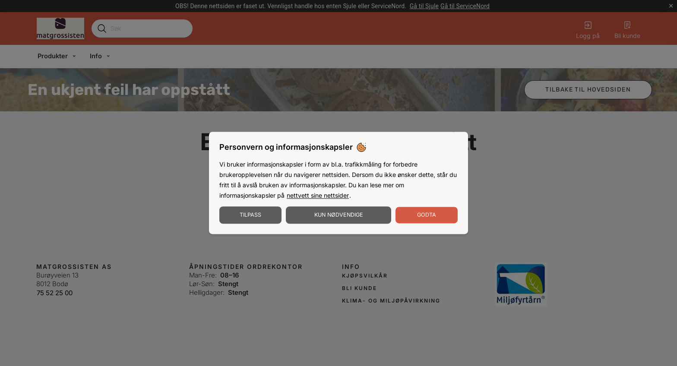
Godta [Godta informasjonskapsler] (426, 215)
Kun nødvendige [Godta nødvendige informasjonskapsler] (338, 215)
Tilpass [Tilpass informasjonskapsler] (250, 215)
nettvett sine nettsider (318, 195)
